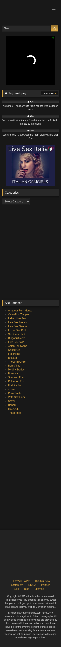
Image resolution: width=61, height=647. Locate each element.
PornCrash (14, 393)
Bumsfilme (14, 365)
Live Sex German (18, 326)
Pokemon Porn (16, 381)
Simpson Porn (16, 377)
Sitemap (39, 588)
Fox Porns (14, 353)
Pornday (13, 373)
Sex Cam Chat (16, 334)
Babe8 (12, 405)
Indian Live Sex (17, 318)
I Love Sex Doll (17, 330)
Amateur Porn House (20, 310)
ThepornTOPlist (17, 361)
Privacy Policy (21, 581)
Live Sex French (17, 322)
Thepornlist (14, 412)
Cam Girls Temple (18, 314)
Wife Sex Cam (16, 397)
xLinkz (11, 389)
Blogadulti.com (16, 338)
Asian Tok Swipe (17, 346)
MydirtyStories (16, 369)
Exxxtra (12, 357)
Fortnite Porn (15, 385)
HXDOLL (13, 409)
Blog (26, 588)
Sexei (11, 401)
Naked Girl (14, 349)
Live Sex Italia (16, 342)
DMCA (32, 585)
